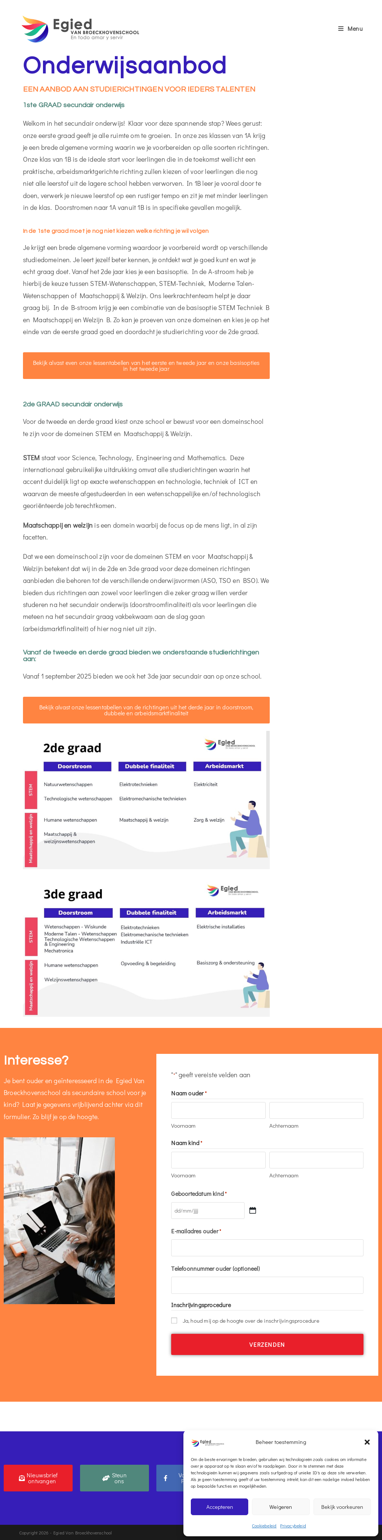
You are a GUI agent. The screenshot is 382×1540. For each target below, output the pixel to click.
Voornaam (183, 1125)
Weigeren (280, 1506)
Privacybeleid (293, 1526)
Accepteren (219, 1506)
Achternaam (284, 1125)
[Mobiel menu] (350, 28)
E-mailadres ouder (196, 1231)
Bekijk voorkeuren (342, 1506)
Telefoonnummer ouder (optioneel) (215, 1268)
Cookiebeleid (264, 1526)
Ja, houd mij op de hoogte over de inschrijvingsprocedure (251, 1320)
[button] (367, 1442)
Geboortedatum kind (199, 1193)
